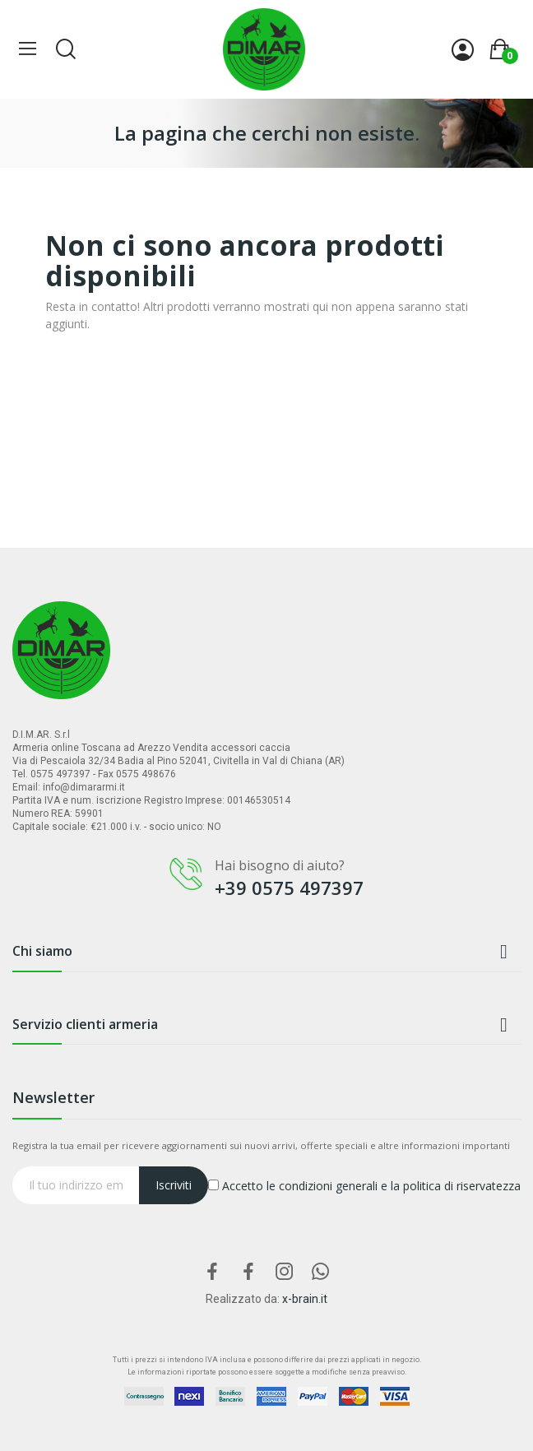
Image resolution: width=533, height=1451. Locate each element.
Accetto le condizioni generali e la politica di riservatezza (364, 1186)
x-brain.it (304, 1298)
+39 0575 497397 (289, 887)
